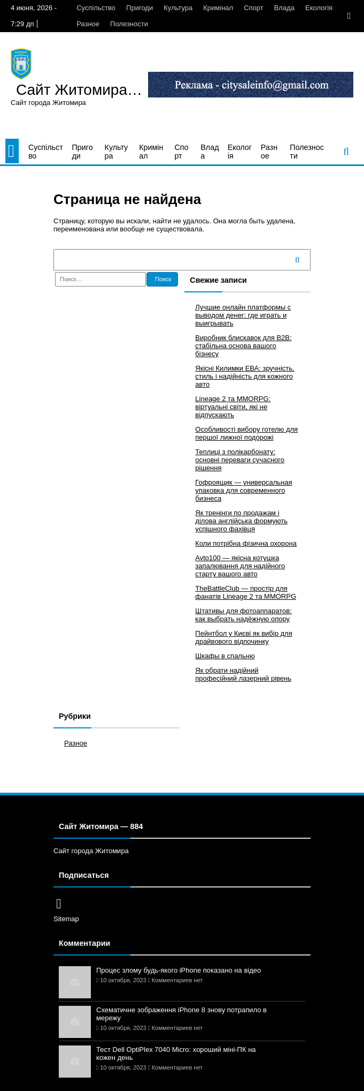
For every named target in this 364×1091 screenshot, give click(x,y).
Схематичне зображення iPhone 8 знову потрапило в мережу (181, 1014)
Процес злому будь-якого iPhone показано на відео (178, 970)
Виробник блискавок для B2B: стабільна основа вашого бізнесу (243, 346)
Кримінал (218, 8)
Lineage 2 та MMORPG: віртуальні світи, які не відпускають (232, 407)
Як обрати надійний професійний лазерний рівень (243, 674)
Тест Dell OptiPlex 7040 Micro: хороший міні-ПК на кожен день (176, 1053)
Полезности (129, 24)
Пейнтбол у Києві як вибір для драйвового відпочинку (243, 637)
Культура (178, 8)
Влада (284, 8)
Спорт (254, 8)
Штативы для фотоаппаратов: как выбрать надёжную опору (243, 615)
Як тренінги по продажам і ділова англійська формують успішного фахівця (241, 521)
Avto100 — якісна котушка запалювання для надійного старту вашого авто (240, 566)
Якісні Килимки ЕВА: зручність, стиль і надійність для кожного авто (244, 376)
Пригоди (139, 8)
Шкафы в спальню (224, 656)
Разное (87, 24)
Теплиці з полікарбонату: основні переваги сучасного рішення (239, 460)
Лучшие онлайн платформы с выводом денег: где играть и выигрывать (243, 315)
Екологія (318, 8)
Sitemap (66, 919)
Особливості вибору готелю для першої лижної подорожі (246, 433)
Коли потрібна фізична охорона (246, 543)
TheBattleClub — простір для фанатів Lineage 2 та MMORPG (245, 592)
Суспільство (95, 8)
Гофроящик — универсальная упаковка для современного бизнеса (243, 490)
